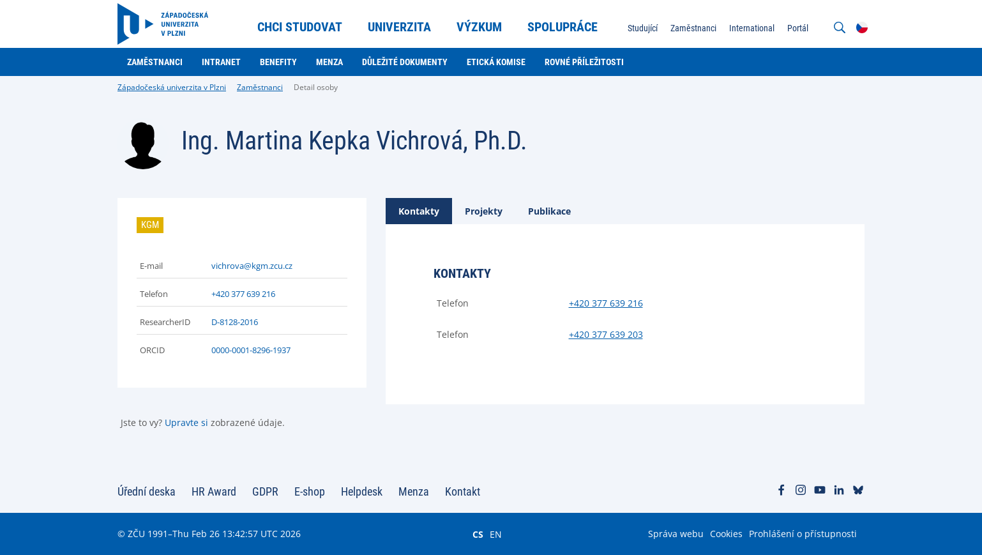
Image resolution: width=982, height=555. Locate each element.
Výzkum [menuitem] (479, 26)
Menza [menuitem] (329, 62)
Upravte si (186, 422)
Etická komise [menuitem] (496, 62)
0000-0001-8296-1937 (251, 350)
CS (477, 534)
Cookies (726, 534)
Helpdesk (361, 491)
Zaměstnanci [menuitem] (693, 28)
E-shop (309, 491)
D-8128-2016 (234, 322)
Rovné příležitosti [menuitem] (584, 62)
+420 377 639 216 (243, 294)
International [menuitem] (751, 28)
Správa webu (676, 534)
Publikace (549, 211)
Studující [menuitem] (643, 28)
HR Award (214, 491)
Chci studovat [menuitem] (299, 26)
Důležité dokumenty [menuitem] (405, 62)
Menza (413, 491)
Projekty (483, 211)
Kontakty (418, 211)
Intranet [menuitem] (221, 62)
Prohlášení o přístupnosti (803, 534)
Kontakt (462, 491)
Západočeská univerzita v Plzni (171, 87)
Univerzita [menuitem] (399, 26)
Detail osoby (316, 87)
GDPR (265, 491)
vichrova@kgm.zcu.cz (251, 265)
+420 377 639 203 (606, 334)
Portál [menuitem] (797, 28)
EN (496, 534)
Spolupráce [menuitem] (562, 26)
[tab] (419, 211)
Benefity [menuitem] (278, 62)
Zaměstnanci (260, 87)
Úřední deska (146, 491)
